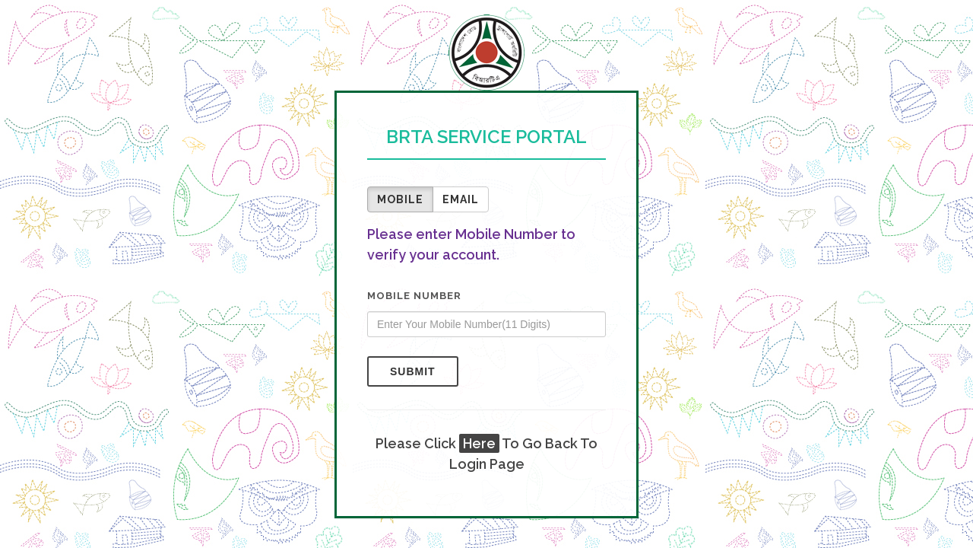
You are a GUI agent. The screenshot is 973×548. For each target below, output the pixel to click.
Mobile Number (414, 295)
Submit (413, 371)
